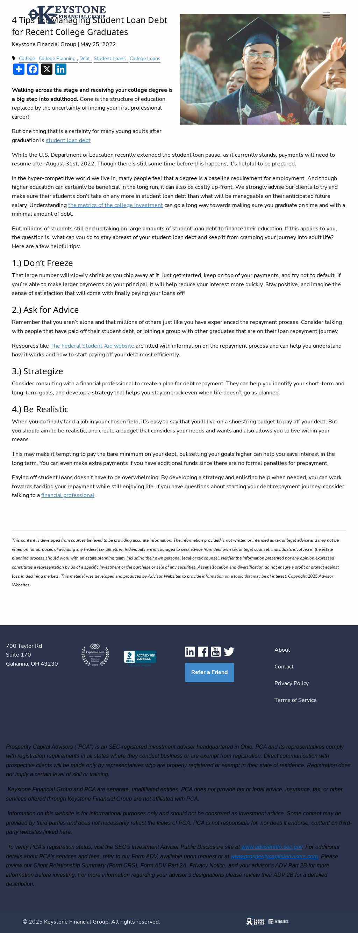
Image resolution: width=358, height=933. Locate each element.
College (27, 58)
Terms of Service (295, 700)
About (282, 650)
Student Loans (110, 58)
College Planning (57, 58)
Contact (284, 667)
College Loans (145, 58)
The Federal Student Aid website (92, 346)
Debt (84, 58)
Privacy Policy (291, 683)
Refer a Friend (209, 672)
